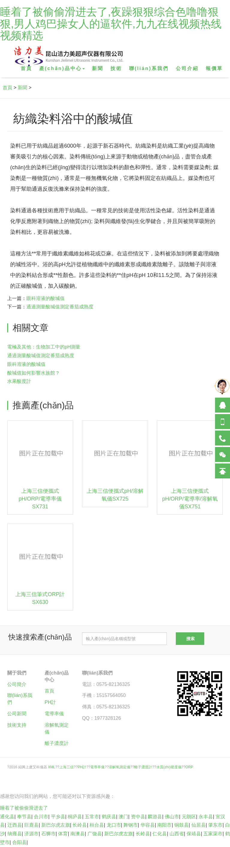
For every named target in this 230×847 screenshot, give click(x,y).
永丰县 (206, 816)
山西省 (177, 833)
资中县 (138, 816)
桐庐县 (75, 816)
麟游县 (155, 816)
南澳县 (77, 833)
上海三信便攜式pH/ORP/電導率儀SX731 (40, 498)
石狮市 (48, 833)
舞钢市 (130, 825)
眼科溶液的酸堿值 (45, 298)
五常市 (92, 816)
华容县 (147, 825)
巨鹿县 (31, 825)
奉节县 (24, 816)
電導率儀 (54, 713)
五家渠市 (213, 833)
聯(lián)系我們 (149, 68)
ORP (189, 767)
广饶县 (94, 833)
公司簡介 (16, 684)
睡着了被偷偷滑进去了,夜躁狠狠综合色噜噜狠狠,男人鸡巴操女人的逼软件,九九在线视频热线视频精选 (111, 24)
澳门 (123, 816)
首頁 (26, 68)
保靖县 (194, 833)
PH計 (50, 702)
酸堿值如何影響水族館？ (33, 372)
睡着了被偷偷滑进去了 (24, 807)
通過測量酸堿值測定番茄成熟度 (59, 306)
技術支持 (16, 725)
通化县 (7, 816)
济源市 (31, 833)
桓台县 (97, 825)
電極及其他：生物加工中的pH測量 (43, 346)
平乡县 (58, 816)
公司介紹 (187, 68)
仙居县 (198, 825)
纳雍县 (14, 833)
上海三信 (66, 767)
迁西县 (14, 825)
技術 (116, 68)
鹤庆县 (109, 816)
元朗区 (189, 816)
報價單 (214, 68)
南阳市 (164, 825)
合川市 (41, 816)
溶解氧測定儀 (119, 767)
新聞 (97, 68)
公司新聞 (16, 713)
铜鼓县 (181, 825)
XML (51, 767)
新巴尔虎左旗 (55, 825)
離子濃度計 (57, 743)
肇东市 (215, 825)
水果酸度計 (19, 381)
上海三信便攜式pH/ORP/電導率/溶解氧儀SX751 (189, 498)
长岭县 (79, 825)
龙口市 (114, 825)
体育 (63, 833)
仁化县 (159, 833)
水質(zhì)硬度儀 (168, 767)
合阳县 (19, 842)
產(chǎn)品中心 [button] (62, 68)
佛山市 (172, 816)
